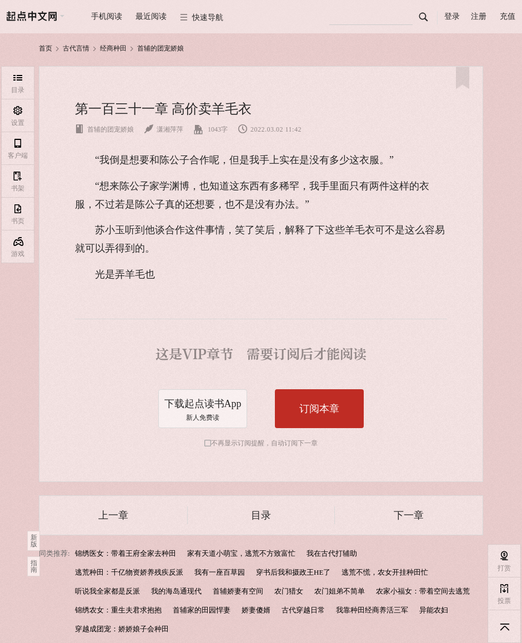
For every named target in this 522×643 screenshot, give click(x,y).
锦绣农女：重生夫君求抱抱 (118, 610)
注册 (478, 16)
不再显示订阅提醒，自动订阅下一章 (264, 443)
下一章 (409, 515)
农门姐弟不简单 (339, 591)
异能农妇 (433, 610)
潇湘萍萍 (163, 129)
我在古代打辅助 (332, 553)
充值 (507, 16)
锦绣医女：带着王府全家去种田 (125, 553)
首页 (45, 48)
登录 (452, 16)
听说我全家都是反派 (107, 591)
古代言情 (76, 48)
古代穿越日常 (303, 610)
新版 (34, 541)
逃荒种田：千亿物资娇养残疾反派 (129, 572)
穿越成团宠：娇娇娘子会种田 (122, 629)
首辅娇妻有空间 (238, 591)
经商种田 (113, 48)
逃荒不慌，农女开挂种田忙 (385, 572)
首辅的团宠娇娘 (160, 48)
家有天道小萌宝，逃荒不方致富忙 (241, 553)
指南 (34, 566)
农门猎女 (288, 591)
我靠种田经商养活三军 (372, 610)
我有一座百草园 (219, 572)
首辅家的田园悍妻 (201, 610)
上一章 (113, 515)
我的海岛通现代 (176, 591)
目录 (261, 515)
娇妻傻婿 (256, 610)
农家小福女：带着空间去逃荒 (423, 591)
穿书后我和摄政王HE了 (293, 572)
